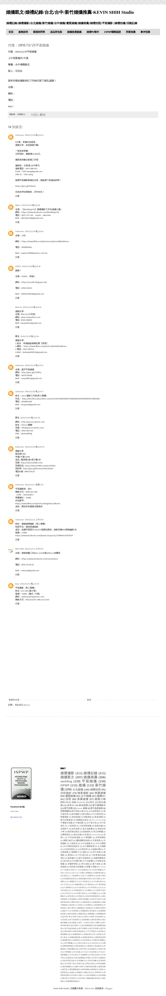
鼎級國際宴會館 (72, 981)
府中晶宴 (96, 852)
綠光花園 (78, 835)
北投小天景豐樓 (87, 876)
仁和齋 (81, 873)
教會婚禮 (99, 817)
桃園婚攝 (100, 793)
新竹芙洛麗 (94, 928)
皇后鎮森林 (92, 949)
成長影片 (64, 829)
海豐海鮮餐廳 (68, 946)
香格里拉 (73, 978)
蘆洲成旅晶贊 (91, 967)
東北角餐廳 (98, 832)
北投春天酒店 (100, 876)
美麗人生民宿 (91, 958)
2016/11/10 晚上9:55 (34, 365)
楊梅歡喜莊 (67, 940)
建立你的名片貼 (16, 817)
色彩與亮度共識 (68, 961)
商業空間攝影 (84, 899)
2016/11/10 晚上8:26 (34, 231)
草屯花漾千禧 (70, 964)
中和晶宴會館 (74, 838)
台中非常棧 (91, 887)
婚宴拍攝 (99, 826)
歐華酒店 (76, 940)
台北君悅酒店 (69, 849)
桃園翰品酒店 (82, 820)
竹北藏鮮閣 (83, 955)
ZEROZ (18, 266)
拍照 (68, 799)
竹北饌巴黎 (77, 861)
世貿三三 (74, 870)
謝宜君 (65, 969)
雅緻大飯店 (88, 972)
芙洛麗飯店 (81, 961)
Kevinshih (81, 802)
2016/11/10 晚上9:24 (29, 336)
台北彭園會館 (76, 890)
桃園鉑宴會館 (100, 937)
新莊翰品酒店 (73, 832)
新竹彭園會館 (66, 820)
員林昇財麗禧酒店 (93, 896)
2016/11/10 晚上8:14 (34, 135)
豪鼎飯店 (94, 969)
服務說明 (23, 32)
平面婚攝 (89, 781)
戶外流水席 (83, 855)
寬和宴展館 (72, 914)
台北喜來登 (83, 849)
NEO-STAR (19, 549)
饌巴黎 (65, 978)
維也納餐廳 (79, 958)
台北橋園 (87, 890)
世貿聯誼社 (84, 870)
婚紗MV (86, 852)
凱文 (92, 802)
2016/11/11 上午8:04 (34, 520)
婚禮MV (101, 796)
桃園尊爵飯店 (100, 858)
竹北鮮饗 (89, 861)
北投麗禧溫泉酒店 (69, 879)
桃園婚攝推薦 (75, 937)
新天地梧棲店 (75, 920)
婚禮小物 (100, 799)
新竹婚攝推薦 (87, 925)
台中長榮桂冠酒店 (71, 846)
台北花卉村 (67, 893)
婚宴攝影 (83, 793)
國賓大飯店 (75, 902)
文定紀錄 (63, 920)
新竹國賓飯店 (99, 805)
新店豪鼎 (73, 923)
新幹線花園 (95, 920)
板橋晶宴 (87, 934)
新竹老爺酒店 (84, 858)
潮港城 (90, 946)
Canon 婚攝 (82, 808)
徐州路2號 (66, 917)
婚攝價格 (80, 908)
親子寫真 (96, 864)
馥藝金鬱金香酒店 (93, 978)
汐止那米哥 (93, 943)
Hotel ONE (96, 835)
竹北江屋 (73, 955)
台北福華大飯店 (100, 890)
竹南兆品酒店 (95, 955)
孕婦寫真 (75, 911)
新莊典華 (67, 931)
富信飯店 (93, 911)
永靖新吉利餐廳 (98, 940)
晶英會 (101, 931)
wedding (66, 781)
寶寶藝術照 (101, 914)
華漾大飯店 (90, 964)
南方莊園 (96, 879)
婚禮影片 (75, 852)
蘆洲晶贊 (102, 967)
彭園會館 (87, 817)
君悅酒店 (71, 896)
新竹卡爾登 (95, 923)
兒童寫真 (96, 841)
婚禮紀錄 (90, 773)
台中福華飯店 (68, 887)
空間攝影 (68, 952)
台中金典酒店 (80, 887)
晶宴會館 (86, 832)
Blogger (109, 988)
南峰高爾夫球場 (85, 879)
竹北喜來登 (98, 814)
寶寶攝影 (91, 914)
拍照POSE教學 (89, 917)
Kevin (68, 802)
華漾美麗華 (101, 964)
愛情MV (71, 855)
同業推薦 (130, 32)
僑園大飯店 (68, 841)
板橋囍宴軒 (77, 934)
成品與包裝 (56, 32)
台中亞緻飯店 (86, 844)
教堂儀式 (72, 858)
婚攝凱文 (67, 777)
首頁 (11, 32)
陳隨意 (79, 972)
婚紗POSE (66, 911)
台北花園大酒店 (80, 893)
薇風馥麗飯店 (68, 967)
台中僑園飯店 (71, 882)
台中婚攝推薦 (76, 884)
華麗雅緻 (64, 817)
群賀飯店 (102, 958)
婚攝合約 (89, 908)
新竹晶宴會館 (96, 808)
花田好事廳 (92, 961)
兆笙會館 (63, 876)
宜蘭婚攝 (84, 911)
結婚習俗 (69, 958)
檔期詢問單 (39, 32)
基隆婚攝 (96, 902)
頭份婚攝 (102, 975)
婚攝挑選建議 (74, 32)
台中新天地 (91, 823)
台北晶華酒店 (94, 811)
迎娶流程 (63, 972)
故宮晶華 (75, 829)
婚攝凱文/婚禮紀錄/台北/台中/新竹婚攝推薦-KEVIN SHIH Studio (70, 12)
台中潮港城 (88, 884)
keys (17, 584)
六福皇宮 (73, 844)
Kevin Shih (14, 811)
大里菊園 (87, 905)
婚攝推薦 (90, 777)
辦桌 (101, 969)
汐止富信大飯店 (81, 943)
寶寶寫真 (82, 914)
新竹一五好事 (84, 923)
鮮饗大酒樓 (91, 867)
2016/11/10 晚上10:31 (34, 447)
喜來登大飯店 (96, 899)
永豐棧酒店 (65, 835)
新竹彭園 (68, 808)
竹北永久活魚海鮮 (89, 952)
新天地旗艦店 (89, 829)
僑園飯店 (89, 873)
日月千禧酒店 (91, 931)
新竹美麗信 (83, 928)
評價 (87, 835)
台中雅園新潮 (88, 846)
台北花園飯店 (93, 893)
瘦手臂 (83, 949)
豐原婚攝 (85, 969)
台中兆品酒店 (84, 882)
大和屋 (79, 905)
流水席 (66, 861)
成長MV (70, 805)
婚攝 (82, 785)
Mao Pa (18, 307)
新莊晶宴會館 (79, 931)
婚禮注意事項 (101, 908)
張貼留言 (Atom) (22, 705)
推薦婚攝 (83, 799)
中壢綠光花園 (66, 823)
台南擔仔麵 (95, 849)
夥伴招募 (145, 32)
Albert (18, 205)
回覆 (17, 196)
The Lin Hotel (97, 820)
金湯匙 (71, 972)
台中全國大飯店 (97, 882)
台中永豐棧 (101, 844)
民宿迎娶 (86, 940)
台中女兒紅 (64, 884)
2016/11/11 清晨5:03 (34, 485)
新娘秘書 (85, 920)
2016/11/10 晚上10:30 (30, 418)
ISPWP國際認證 (112, 32)
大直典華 (72, 826)
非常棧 (73, 975)
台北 (100, 887)
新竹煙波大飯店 (79, 811)
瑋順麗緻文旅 (73, 949)
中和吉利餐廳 (96, 870)
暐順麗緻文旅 (65, 934)
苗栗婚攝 (64, 811)
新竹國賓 (75, 814)
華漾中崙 (80, 964)
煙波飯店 (98, 946)
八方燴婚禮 (74, 876)
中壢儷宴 (88, 838)
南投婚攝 (76, 817)
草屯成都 (85, 864)
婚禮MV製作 (93, 32)
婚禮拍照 (95, 789)
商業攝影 (73, 899)
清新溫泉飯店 (80, 946)
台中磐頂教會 (100, 884)
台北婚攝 (78, 789)
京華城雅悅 (100, 838)
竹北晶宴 (77, 952)
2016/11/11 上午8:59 (34, 549)
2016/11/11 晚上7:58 (29, 584)
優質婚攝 (70, 796)
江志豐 (103, 943)
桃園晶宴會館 (88, 937)
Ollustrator (89, 988)
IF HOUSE (102, 867)
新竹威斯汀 (75, 925)
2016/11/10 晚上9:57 (34, 392)
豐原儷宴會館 (75, 969)
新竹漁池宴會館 (70, 928)
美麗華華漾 (73, 864)
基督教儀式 (86, 902)
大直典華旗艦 (85, 826)
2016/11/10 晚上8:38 (31, 266)
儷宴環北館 (99, 873)
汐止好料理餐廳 (66, 943)
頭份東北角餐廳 (76, 867)
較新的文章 (14, 700)
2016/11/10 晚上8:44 (32, 307)
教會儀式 (100, 917)
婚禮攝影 (67, 773)
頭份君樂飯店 (92, 975)
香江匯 (81, 978)
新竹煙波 (86, 814)
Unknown (19, 135)
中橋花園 (79, 823)
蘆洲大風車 (79, 967)
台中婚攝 (86, 796)
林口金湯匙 (97, 934)
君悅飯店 (80, 896)
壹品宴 (71, 905)
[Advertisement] (83, 673)
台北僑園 (102, 846)
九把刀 (73, 873)
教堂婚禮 (83, 805)
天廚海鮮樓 (97, 905)
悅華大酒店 (77, 917)
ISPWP (64, 785)
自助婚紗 (66, 793)
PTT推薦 (65, 870)
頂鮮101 (81, 975)
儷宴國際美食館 (83, 841)
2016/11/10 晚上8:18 (31, 205)
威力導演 (71, 908)
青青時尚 (98, 972)
